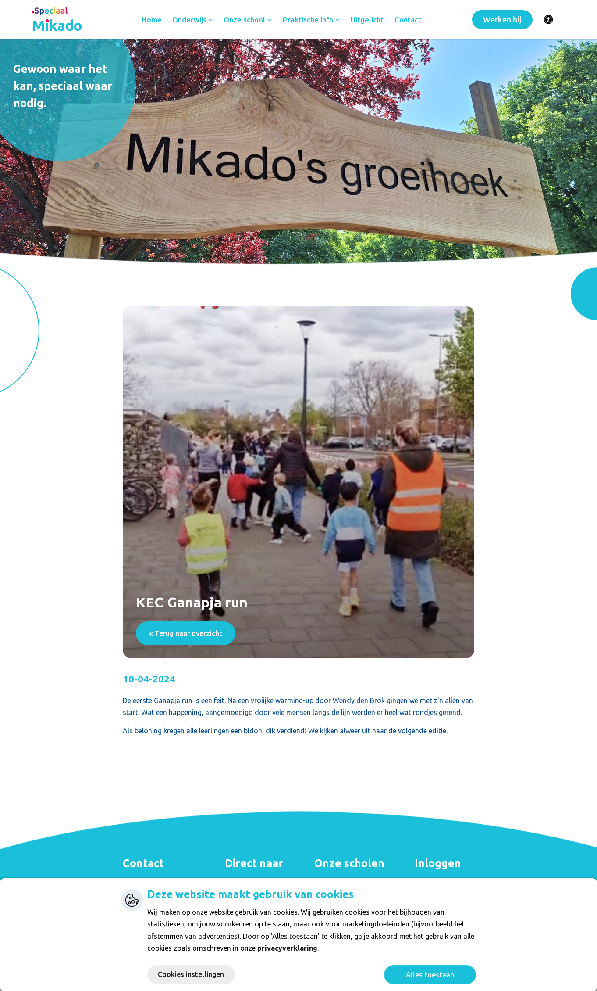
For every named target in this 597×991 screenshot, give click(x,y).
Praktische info (312, 20)
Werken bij (502, 20)
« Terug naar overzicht (185, 633)
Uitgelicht (368, 20)
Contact (408, 20)
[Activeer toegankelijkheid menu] (548, 20)
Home (152, 20)
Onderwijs (193, 20)
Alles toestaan (430, 975)
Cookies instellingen (191, 974)
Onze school (249, 20)
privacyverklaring (287, 948)
